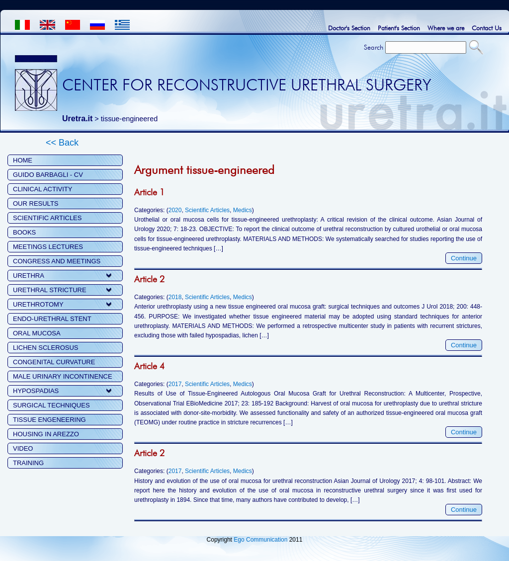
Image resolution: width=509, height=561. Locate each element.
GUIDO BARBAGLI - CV (48, 174)
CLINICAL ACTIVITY (42, 189)
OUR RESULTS (36, 203)
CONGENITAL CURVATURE (54, 362)
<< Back (62, 143)
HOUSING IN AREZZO (46, 434)
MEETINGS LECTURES (48, 246)
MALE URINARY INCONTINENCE (62, 376)
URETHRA (28, 275)
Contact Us (487, 28)
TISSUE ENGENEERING (49, 419)
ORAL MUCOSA (37, 333)
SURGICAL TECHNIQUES (51, 405)
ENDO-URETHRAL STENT (52, 318)
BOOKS (24, 232)
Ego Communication (260, 539)
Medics (242, 210)
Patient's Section (399, 28)
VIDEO (23, 448)
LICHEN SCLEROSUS (45, 347)
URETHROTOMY (38, 304)
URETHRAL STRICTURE (49, 290)
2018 (175, 297)
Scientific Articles (207, 210)
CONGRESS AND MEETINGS (56, 261)
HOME (22, 160)
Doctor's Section (349, 28)
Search (373, 47)
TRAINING (28, 463)
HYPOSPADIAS (36, 391)
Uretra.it (77, 118)
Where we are (445, 28)
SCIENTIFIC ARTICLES (47, 218)
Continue (464, 258)
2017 (175, 384)
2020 (175, 210)
